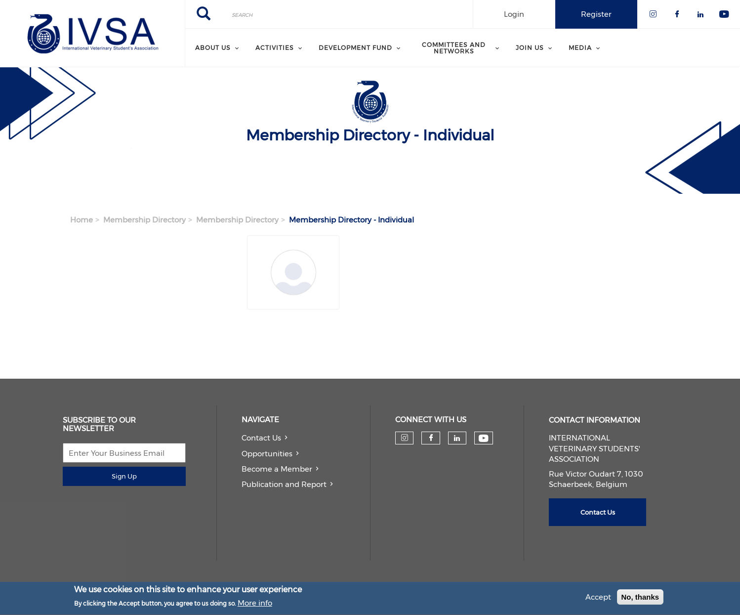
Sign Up (124, 476)
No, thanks (640, 599)
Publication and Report (284, 484)
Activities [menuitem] (274, 47)
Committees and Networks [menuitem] (454, 47)
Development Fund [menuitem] (355, 47)
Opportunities (267, 453)
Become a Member (277, 469)
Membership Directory (144, 219)
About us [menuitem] (213, 47)
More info (255, 605)
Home (81, 219)
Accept (598, 599)
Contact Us (261, 437)
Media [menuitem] (580, 47)
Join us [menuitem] (530, 47)
